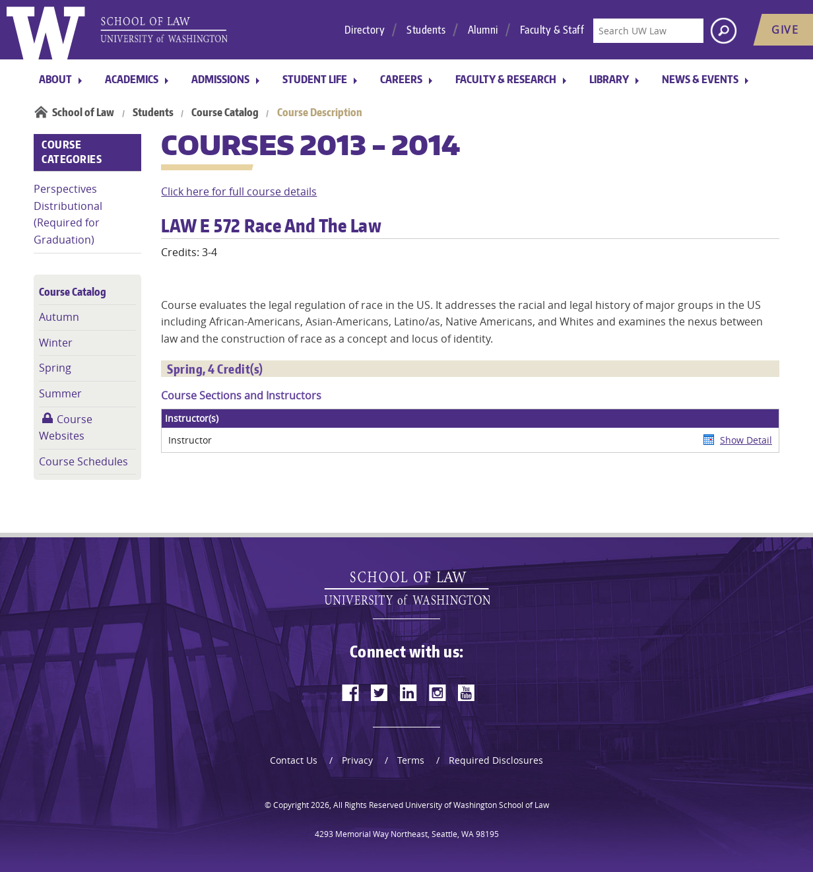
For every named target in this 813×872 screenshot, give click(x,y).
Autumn (59, 317)
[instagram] (437, 692)
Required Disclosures (496, 760)
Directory (364, 29)
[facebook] (350, 692)
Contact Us (293, 760)
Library (609, 79)
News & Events (700, 79)
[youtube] (466, 692)
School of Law (83, 112)
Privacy (357, 760)
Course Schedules (83, 461)
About (55, 79)
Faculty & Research (505, 79)
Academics (131, 79)
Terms (410, 760)
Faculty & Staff (552, 29)
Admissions (220, 79)
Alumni (483, 29)
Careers (401, 79)
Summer (60, 393)
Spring (55, 367)
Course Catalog (225, 112)
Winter (56, 342)
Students (425, 29)
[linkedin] (408, 692)
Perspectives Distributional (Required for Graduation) (68, 214)
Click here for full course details (239, 191)
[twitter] (379, 692)
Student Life (314, 79)
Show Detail (746, 440)
